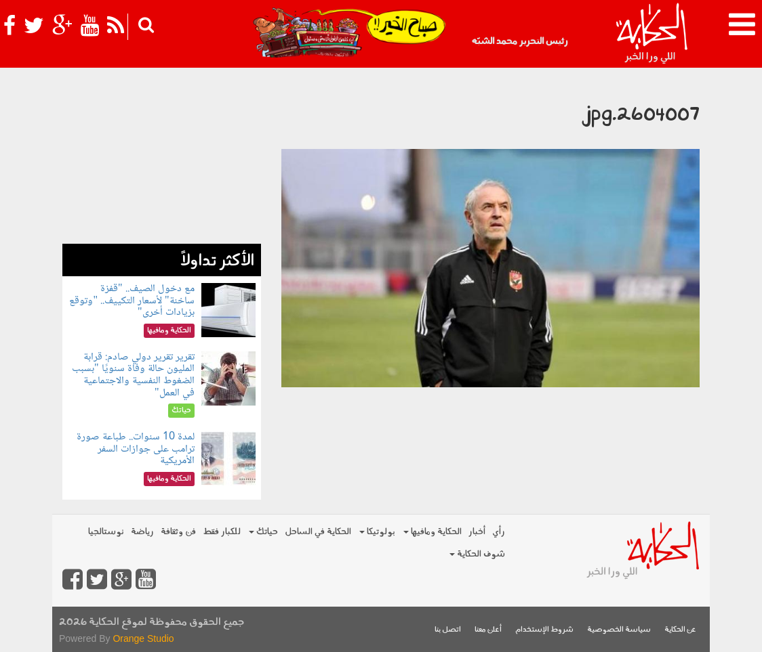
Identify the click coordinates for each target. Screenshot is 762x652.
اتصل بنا (448, 630)
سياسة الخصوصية (619, 630)
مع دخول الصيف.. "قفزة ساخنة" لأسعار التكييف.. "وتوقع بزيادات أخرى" (131, 301)
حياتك (263, 531)
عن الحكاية (680, 630)
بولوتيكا (377, 531)
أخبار (476, 531)
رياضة (142, 531)
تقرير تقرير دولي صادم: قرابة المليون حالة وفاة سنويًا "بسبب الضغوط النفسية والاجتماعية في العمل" (133, 375)
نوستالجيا (106, 531)
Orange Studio (143, 638)
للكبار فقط (222, 531)
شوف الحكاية (477, 554)
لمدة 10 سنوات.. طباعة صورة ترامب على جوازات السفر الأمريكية (136, 449)
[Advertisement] (161, 159)
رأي (498, 531)
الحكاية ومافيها (432, 531)
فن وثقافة (178, 531)
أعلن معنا (488, 630)
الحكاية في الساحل (318, 531)
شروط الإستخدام (544, 630)
